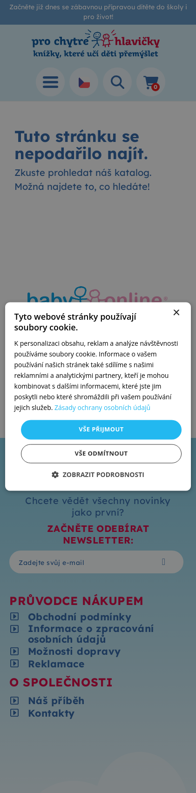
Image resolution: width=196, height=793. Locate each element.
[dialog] (98, 396)
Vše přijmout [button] (101, 429)
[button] (98, 474)
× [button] (175, 312)
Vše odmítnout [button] (101, 454)
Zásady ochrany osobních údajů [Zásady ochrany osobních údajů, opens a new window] (102, 407)
